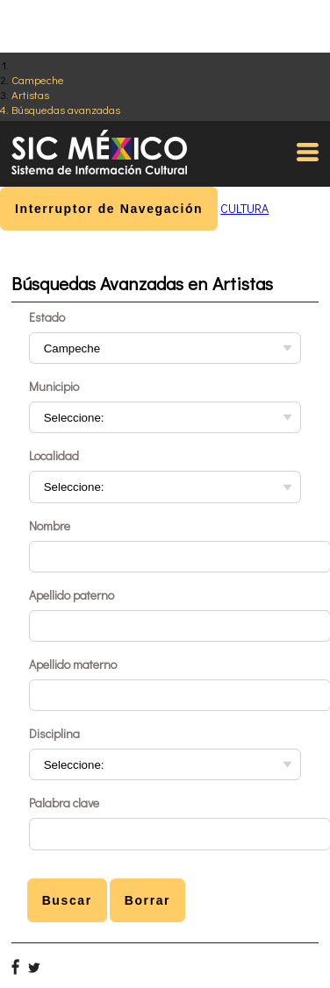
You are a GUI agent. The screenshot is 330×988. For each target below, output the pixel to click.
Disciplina (54, 733)
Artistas (30, 94)
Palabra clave (64, 802)
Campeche (37, 79)
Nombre (49, 525)
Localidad (54, 455)
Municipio (54, 386)
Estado (47, 317)
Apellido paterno (71, 594)
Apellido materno (73, 664)
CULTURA (244, 208)
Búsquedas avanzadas (65, 109)
